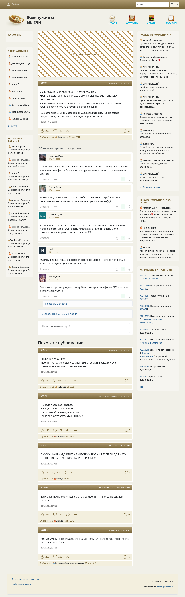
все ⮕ (142, 386)
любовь (104, 530)
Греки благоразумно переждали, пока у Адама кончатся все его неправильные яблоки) (157, 150)
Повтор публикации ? (155, 287)
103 (59, 380)
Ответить (44, 179)
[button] (85, 313)
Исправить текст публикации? (153, 331)
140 (47, 430)
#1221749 (145, 285)
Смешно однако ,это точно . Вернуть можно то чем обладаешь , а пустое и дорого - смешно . (158, 73)
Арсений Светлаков (152, 342)
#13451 (143, 309)
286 (60, 556)
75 (46, 380)
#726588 (144, 295)
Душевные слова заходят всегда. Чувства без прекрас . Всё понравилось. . (157, 103)
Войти (13, 4)
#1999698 (145, 366)
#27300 (143, 288)
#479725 (144, 329)
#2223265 (145, 349)
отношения (114, 83)
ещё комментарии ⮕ (150, 187)
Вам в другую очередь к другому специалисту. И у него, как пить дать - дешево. (157, 120)
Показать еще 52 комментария (58, 314)
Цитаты (112, 17)
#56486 (44, 396)
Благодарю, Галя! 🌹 (150, 60)
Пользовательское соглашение (25, 579)
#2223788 (145, 305)
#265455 (44, 487)
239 (60, 514)
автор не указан (49, 121)
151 (60, 430)
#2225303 (145, 316)
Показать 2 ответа (56, 303)
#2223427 (145, 339)
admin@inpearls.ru (165, 586)
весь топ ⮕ (13, 125)
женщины (115, 396)
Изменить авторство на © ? (156, 277)
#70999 (44, 83)
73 (46, 472)
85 (58, 472)
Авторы (152, 17)
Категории (132, 17)
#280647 (44, 530)
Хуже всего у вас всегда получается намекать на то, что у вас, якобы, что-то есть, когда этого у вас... (158, 46)
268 (47, 556)
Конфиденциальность (21, 584)
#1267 (143, 376)
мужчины (125, 83)
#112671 (44, 445)
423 (60, 130)
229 (47, 514)
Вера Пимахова (150, 278)
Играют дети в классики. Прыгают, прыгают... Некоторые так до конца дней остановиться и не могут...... (158, 254)
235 (47, 130)
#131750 (144, 275)
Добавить (171, 17)
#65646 (44, 350)
